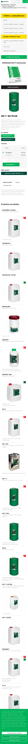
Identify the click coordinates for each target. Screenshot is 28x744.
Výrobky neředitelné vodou (9, 7)
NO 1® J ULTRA (7, 584)
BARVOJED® (6, 306)
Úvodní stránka (5, 4)
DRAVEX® (5, 340)
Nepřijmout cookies (14, 740)
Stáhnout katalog (14, 87)
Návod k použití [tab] (7, 182)
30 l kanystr (8, 155)
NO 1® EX (5, 444)
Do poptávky (11, 164)
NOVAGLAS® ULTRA (9, 275)
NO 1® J (4, 478)
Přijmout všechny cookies (14, 733)
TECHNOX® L (6, 243)
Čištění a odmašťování (8, 6)
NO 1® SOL (5, 513)
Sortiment (13, 4)
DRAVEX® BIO (7, 374)
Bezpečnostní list (8, 139)
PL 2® (4, 685)
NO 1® (4, 409)
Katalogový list (8, 135)
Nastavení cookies (14, 736)
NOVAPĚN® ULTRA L (9, 210)
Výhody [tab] (17, 182)
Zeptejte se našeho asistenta (14, 173)
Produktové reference (14, 57)
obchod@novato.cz (16, 2)
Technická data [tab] (7, 185)
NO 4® (4, 548)
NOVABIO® (5, 649)
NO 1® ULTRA (6, 617)
